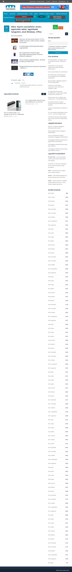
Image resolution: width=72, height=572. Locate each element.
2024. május (51, 284)
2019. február (51, 535)
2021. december (52, 399)
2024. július (51, 276)
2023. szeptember (52, 316)
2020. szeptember (52, 459)
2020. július (51, 467)
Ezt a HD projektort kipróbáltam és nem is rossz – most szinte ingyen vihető (58, 113)
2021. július (51, 419)
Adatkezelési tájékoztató (62, 570)
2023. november (52, 308)
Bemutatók (12, 13)
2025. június (51, 233)
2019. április (51, 527)
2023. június (51, 328)
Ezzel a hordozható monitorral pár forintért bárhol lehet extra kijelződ (57, 158)
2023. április (51, 336)
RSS (60, 27)
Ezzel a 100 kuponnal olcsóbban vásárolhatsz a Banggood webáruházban (58, 136)
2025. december (52, 209)
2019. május (51, 523)
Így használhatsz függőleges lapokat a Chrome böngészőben (57, 81)
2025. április (51, 241)
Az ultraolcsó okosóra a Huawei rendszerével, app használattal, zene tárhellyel (57, 103)
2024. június (51, 280)
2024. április (51, 288)
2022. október (51, 360)
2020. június (51, 471)
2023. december (52, 304)
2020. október (51, 455)
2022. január (51, 396)
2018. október (51, 551)
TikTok (41, 16)
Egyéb (19, 80)
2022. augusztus (52, 368)
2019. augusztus (52, 511)
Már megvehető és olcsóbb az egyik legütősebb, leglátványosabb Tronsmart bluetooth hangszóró (31, 54)
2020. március (51, 483)
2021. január (51, 443)
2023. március (51, 340)
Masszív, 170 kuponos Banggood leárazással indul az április (56, 127)
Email (49, 41)
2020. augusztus (52, 463)
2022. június (51, 376)
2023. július (51, 324)
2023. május (51, 332)
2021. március (51, 435)
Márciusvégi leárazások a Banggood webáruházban (56, 131)
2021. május (51, 427)
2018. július (51, 562)
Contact (48, 1)
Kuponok (24, 16)
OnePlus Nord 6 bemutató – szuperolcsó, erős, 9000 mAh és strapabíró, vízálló (56, 87)
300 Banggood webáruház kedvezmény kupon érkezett (57, 145)
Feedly (55, 27)
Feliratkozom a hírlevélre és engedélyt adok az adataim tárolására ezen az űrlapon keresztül (57, 48)
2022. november (52, 356)
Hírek (31, 13)
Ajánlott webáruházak (61, 13)
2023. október (51, 312)
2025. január (51, 252)
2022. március (51, 388)
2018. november (52, 546)
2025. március (51, 245)
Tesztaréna (17, 83)
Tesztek (6, 13)
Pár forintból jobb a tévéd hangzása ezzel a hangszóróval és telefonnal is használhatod (57, 76)
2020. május (51, 475)
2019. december (52, 495)
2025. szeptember (52, 221)
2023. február (51, 344)
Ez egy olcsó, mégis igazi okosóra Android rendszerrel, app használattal (57, 165)
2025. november (52, 213)
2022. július (51, 372)
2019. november (52, 499)
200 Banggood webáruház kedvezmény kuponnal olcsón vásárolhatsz (57, 140)
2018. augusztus (52, 558)
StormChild (50, 163)
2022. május (51, 380)
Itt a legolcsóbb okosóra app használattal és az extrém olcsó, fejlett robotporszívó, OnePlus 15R (57, 93)
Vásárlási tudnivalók (9, 17)
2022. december (52, 352)
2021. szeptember (52, 411)
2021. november (52, 403)
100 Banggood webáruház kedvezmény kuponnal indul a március (57, 149)
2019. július (51, 515)
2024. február (51, 296)
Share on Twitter (28, 74)
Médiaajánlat (62, 1)
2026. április (51, 193)
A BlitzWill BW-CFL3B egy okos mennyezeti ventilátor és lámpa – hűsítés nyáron (56, 67)
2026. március (51, 197)
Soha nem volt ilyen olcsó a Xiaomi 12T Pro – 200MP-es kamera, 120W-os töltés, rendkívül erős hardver (32, 40)
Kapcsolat (54, 1)
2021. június (51, 423)
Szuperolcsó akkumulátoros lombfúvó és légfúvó (58, 108)
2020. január (51, 491)
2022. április (51, 384)
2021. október (51, 407)
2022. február (51, 392)
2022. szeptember (52, 364)
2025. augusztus (52, 225)
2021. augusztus (52, 415)
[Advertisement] (25, 134)
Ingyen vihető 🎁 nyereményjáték (57, 17)
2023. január (51, 348)
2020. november (52, 451)
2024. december (52, 256)
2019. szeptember (52, 507)
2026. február (51, 201)
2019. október (51, 503)
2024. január (51, 300)
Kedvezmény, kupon (23, 13)
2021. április (51, 431)
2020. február (51, 487)
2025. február (51, 249)
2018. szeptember (52, 554)
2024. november (52, 260)
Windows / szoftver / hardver (46, 13)
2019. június (51, 519)
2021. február (51, 439)
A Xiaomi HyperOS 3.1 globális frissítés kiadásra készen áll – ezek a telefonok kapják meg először (57, 182)
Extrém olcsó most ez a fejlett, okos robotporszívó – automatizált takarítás (57, 98)
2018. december (52, 543)
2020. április (51, 479)
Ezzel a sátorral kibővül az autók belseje (57, 72)
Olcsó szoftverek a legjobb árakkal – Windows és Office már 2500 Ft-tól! (32, 60)
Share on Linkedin (31, 74)
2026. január (51, 205)
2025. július (51, 229)
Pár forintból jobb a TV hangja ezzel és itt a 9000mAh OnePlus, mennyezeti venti (14, 114)
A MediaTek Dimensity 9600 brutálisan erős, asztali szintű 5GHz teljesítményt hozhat (57, 118)
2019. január (51, 539)
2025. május (51, 237)
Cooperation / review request (37, 1)
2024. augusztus (52, 272)
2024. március (51, 292)
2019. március (51, 531)
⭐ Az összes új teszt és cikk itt (23, 20)
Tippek (36, 13)
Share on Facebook (24, 74)
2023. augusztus (52, 320)
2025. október (51, 217)
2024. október (51, 264)
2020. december (52, 447)
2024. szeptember (52, 268)
